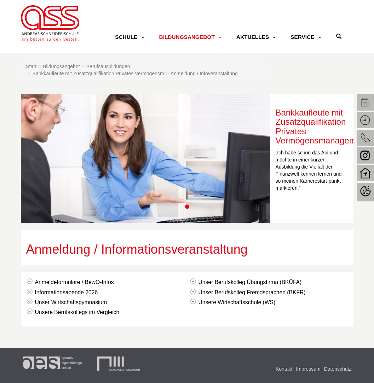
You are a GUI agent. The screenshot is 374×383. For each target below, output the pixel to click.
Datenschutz (338, 369)
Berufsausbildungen (108, 66)
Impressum (308, 369)
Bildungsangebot (187, 37)
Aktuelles (252, 37)
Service (302, 37)
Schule (126, 37)
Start (31, 66)
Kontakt (284, 369)
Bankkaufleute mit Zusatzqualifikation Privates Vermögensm (98, 73)
